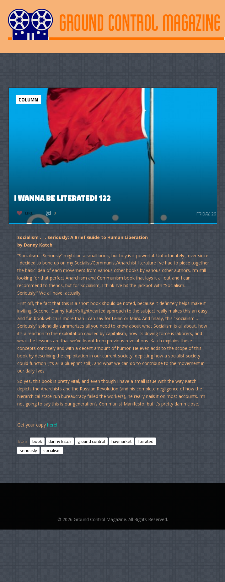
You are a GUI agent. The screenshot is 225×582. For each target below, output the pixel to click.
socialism (52, 450)
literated (145, 441)
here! (52, 425)
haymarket (121, 441)
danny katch (59, 441)
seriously (28, 450)
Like (29, 212)
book (37, 441)
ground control (91, 441)
